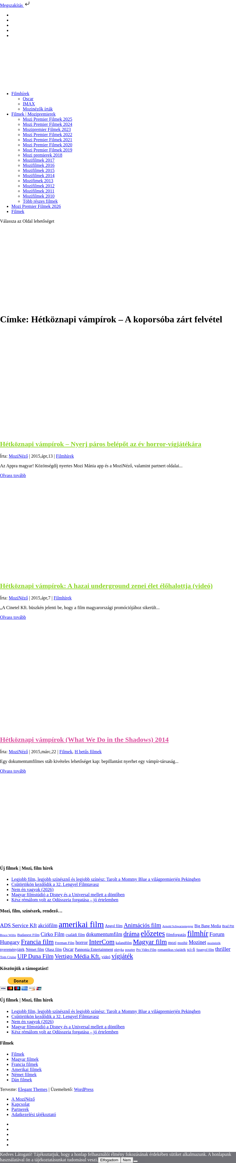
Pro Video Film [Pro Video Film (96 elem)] (146, 950)
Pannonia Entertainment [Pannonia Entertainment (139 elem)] (94, 949)
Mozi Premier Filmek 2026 (36, 206)
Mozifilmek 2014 (39, 175)
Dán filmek (21, 1079)
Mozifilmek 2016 (39, 165)
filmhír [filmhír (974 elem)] (197, 933)
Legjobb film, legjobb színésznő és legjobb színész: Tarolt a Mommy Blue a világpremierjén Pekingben (105, 879)
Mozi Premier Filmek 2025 (47, 119)
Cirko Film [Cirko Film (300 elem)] (53, 934)
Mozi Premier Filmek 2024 (47, 124)
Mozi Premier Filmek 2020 (47, 144)
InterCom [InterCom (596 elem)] (101, 941)
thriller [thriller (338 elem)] (223, 949)
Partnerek (20, 1109)
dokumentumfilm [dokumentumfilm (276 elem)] (104, 934)
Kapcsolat (20, 1104)
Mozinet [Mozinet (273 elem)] (197, 942)
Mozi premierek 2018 (42, 155)
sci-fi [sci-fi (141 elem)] (191, 949)
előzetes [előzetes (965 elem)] (153, 933)
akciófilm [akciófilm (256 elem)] (48, 925)
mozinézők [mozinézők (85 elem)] (214, 943)
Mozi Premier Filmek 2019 (47, 150)
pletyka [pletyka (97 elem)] (119, 950)
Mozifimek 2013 (38, 180)
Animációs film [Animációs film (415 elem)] (142, 925)
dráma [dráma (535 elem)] (131, 933)
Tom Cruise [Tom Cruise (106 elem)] (8, 957)
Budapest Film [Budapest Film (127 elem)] (28, 935)
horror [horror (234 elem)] (81, 942)
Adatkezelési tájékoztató (33, 1114)
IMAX (29, 103)
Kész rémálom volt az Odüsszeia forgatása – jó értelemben (64, 899)
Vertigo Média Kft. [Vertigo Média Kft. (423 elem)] (77, 956)
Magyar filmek (25, 1059)
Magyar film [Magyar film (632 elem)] (150, 941)
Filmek (17, 211)
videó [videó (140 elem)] (106, 957)
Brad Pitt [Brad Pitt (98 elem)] (228, 926)
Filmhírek (20, 93)
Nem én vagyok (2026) (32, 889)
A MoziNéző (23, 1099)
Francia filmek (24, 1064)
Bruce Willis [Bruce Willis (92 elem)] (8, 935)
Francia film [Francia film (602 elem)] (37, 941)
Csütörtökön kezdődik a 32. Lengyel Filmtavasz (55, 884)
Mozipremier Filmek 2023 (47, 129)
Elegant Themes (32, 1089)
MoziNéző (18, 456)
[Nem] (135, 1161)
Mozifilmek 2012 (39, 185)
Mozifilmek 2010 (39, 196)
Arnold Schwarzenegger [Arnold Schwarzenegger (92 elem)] (177, 926)
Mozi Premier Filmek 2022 (47, 134)
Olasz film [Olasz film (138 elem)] (53, 949)
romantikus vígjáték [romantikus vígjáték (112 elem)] (171, 950)
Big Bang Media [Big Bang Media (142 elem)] (207, 926)
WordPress (84, 1089)
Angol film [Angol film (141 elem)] (114, 926)
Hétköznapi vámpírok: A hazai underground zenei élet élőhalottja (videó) (106, 585)
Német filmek (23, 1074)
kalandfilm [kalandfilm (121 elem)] (124, 943)
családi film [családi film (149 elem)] (75, 934)
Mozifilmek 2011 (38, 191)
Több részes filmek (40, 201)
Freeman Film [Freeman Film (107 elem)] (65, 943)
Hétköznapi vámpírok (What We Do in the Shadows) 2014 (84, 739)
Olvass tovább (13, 475)
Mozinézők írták (38, 109)
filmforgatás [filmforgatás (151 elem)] (176, 934)
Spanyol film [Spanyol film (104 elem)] (205, 950)
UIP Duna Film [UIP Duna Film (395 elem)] (35, 956)
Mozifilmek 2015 (39, 170)
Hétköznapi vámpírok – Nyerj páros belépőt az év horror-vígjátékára (100, 444)
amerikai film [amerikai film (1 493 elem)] (81, 924)
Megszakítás (15, 5)
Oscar (28, 98)
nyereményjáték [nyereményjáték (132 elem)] (12, 949)
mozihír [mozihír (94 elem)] (182, 943)
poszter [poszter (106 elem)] (130, 950)
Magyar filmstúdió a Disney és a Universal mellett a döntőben (68, 894)
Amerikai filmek (26, 1069)
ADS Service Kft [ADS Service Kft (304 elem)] (18, 925)
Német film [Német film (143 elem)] (35, 949)
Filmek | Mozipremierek (33, 114)
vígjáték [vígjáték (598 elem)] (122, 956)
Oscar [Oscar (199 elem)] (68, 949)
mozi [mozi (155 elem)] (172, 942)
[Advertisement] (118, 268)
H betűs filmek (88, 751)
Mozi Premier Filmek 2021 (47, 139)
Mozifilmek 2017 (39, 160)
